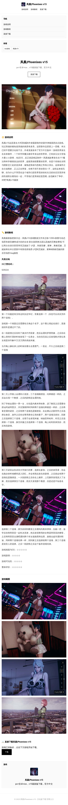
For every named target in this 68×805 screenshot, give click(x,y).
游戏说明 (24, 9)
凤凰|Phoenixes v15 (34, 4)
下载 (6, 752)
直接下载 (43, 9)
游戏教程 (34, 9)
